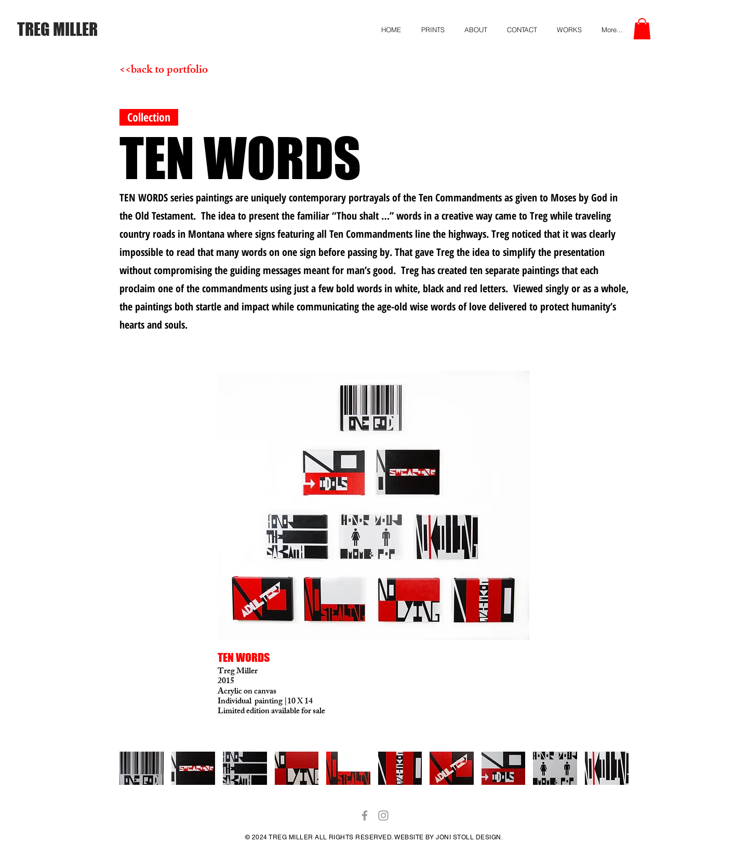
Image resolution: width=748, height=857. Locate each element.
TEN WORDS (244, 657)
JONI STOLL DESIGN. (468, 837)
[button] (642, 28)
